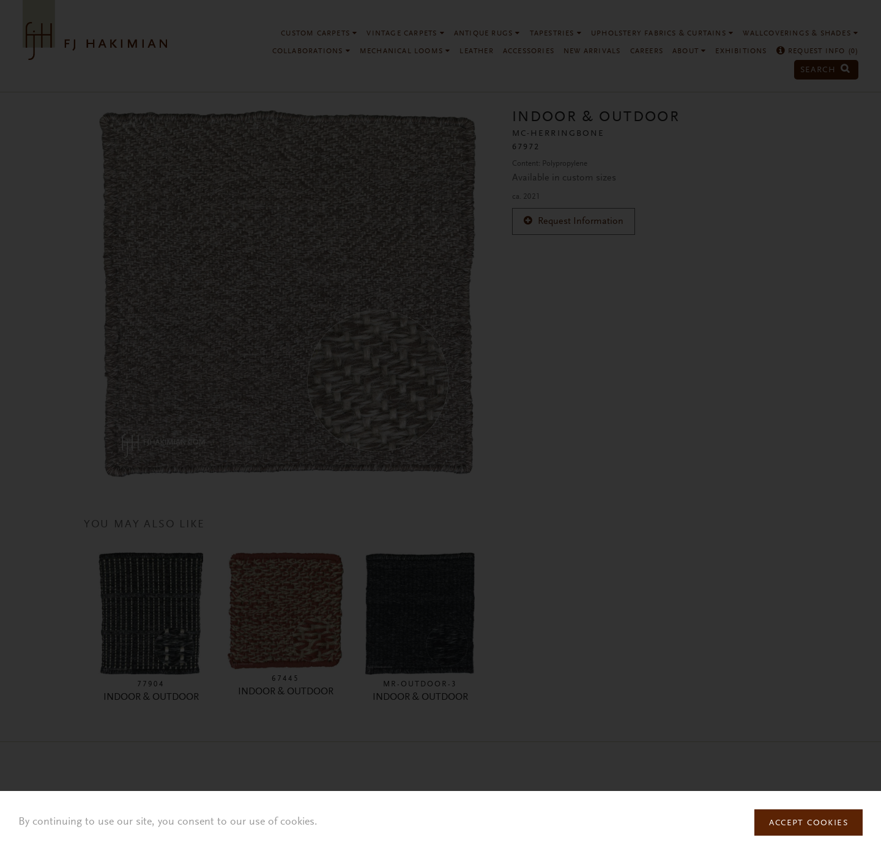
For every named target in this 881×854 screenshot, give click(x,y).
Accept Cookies (808, 823)
